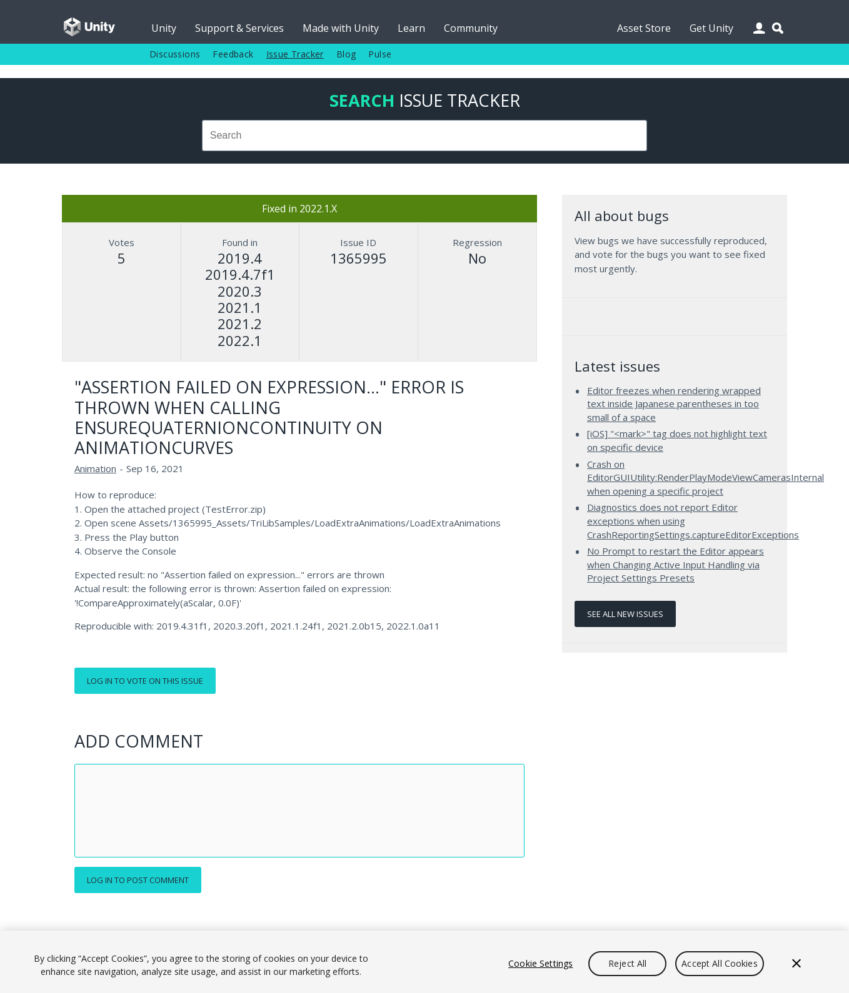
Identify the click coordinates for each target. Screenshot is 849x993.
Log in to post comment (138, 880)
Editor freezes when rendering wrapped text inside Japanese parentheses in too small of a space (674, 403)
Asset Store (644, 28)
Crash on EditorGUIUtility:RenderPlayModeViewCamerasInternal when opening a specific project (705, 477)
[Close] (796, 963)
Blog (346, 54)
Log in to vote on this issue (145, 680)
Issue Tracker (295, 54)
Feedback (233, 54)
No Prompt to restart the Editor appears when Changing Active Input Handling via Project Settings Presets (675, 564)
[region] (424, 962)
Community (471, 28)
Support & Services (239, 28)
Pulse (379, 54)
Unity (163, 28)
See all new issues (625, 614)
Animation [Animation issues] (95, 468)
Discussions (174, 54)
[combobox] (424, 136)
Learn (411, 28)
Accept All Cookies (719, 963)
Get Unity (711, 28)
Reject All (627, 963)
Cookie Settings (540, 963)
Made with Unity (341, 28)
